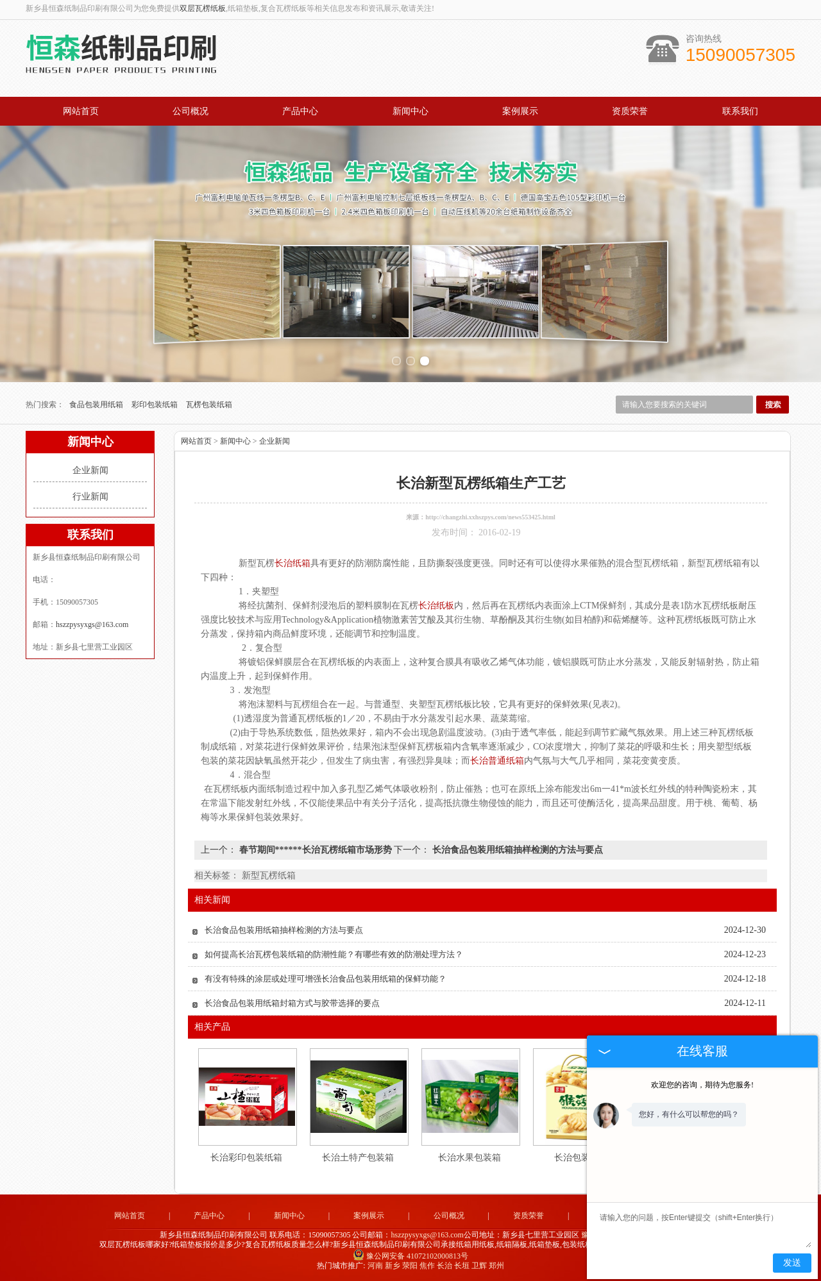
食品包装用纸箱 (97, 404)
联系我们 (740, 111)
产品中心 (300, 111)
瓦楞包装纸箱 (209, 404)
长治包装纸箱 (581, 1157)
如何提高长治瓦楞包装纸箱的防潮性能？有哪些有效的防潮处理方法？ (334, 954)
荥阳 (410, 1265)
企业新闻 (90, 470)
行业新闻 (90, 496)
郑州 (496, 1265)
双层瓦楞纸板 (203, 8)
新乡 (392, 1265)
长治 (444, 1265)
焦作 (427, 1265)
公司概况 (190, 111)
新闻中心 (410, 111)
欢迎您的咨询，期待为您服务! (702, 1084)
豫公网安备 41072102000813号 (410, 1256)
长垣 (462, 1265)
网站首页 (81, 111)
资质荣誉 (630, 111)
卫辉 (479, 1265)
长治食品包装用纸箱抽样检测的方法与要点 (516, 850)
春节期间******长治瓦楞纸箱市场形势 (315, 850)
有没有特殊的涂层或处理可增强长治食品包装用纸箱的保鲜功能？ (325, 979)
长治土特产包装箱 (358, 1157)
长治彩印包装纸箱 (246, 1157)
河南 (375, 1265)
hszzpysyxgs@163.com (92, 624)
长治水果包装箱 (469, 1157)
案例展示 (520, 111)
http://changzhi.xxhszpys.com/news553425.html (490, 517)
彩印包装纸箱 (155, 404)
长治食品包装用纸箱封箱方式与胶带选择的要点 (292, 1003)
